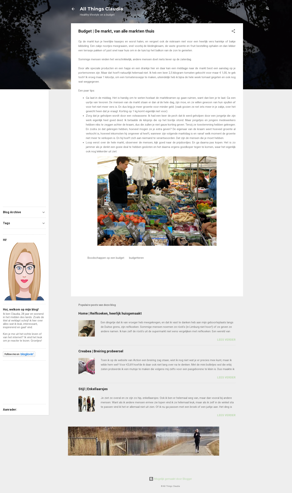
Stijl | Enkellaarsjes (93, 389)
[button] (233, 31)
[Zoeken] (267, 8)
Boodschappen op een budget (106, 258)
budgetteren (136, 258)
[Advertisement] (258, 79)
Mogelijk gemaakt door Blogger (170, 479)
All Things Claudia (101, 9)
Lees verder (226, 339)
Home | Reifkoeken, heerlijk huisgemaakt (110, 313)
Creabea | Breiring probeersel (100, 351)
